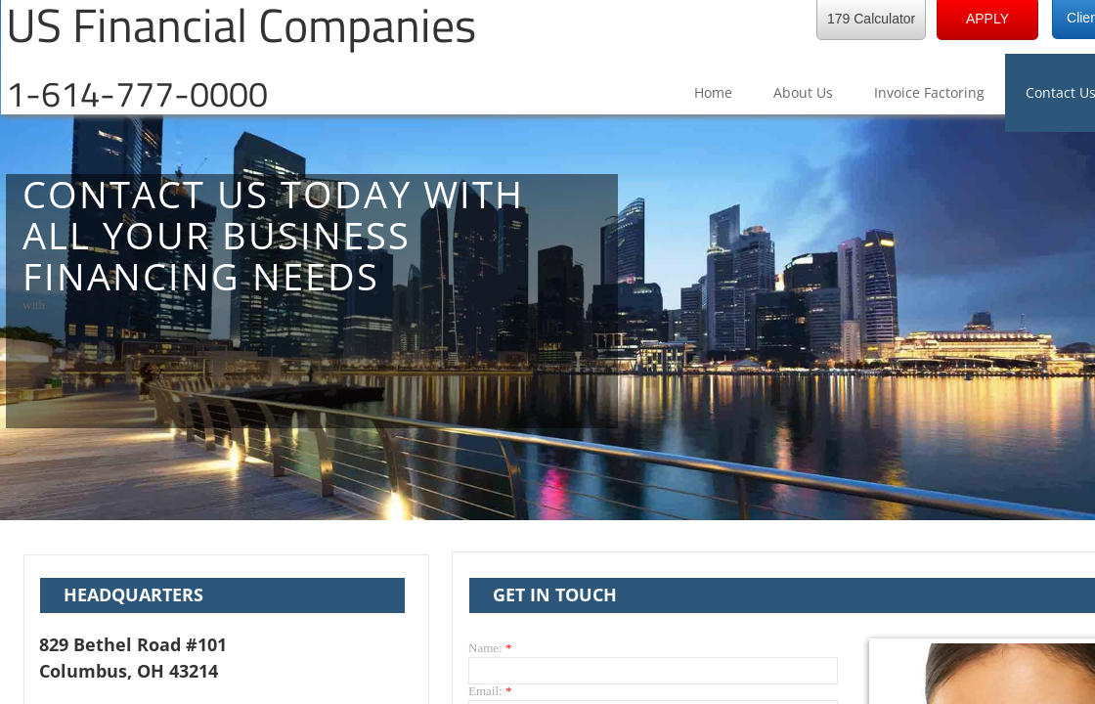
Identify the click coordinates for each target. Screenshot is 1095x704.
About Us (803, 92)
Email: (489, 690)
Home (713, 92)
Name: (489, 647)
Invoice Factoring (929, 92)
